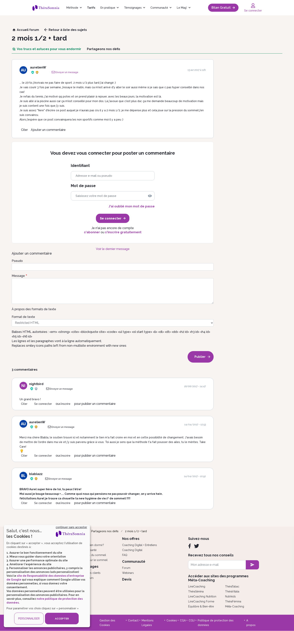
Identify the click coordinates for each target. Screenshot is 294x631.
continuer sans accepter (71, 527)
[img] (150, 196)
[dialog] (47, 576)
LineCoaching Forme (201, 601)
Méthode (72, 7)
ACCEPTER (62, 618)
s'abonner (92, 232)
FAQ (124, 555)
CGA (183, 620)
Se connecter (43, 403)
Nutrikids (230, 596)
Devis (126, 579)
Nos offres (130, 539)
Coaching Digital (132, 550)
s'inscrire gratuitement (123, 232)
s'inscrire (64, 403)
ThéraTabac (232, 586)
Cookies (172, 620)
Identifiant (80, 165)
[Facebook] (189, 546)
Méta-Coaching (234, 606)
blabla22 (35, 474)
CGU (192, 620)
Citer (24, 130)
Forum (126, 567)
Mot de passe (83, 186)
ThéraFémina (233, 601)
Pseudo (17, 261)
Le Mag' (182, 7)
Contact (133, 620)
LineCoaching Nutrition (202, 596)
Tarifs (91, 7)
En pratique (107, 7)
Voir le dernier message (113, 249)
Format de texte (23, 317)
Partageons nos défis (104, 531)
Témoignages (133, 7)
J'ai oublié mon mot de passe (132, 206)
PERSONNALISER (29, 618)
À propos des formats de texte (34, 309)
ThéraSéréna (196, 591)
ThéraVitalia (232, 591)
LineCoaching (196, 586)
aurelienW (38, 67)
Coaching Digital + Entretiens (139, 545)
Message (18, 276)
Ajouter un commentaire (48, 130)
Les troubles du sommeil (90, 555)
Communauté (159, 7)
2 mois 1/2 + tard (136, 531)
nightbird (36, 384)
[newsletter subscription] (252, 564)
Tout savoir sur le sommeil (91, 560)
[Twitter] (196, 546)
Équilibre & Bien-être (201, 606)
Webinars (128, 572)
